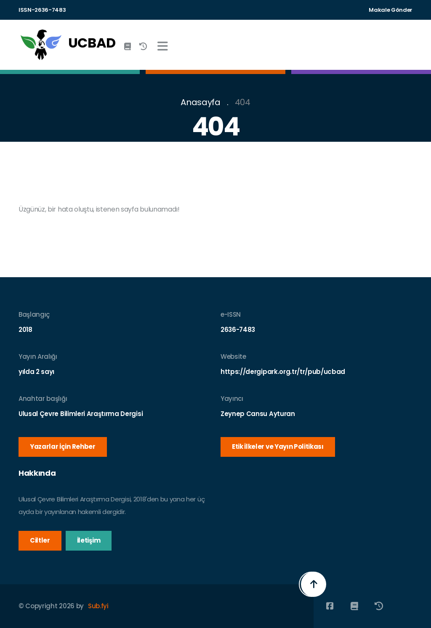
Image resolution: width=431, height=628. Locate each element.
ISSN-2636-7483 (42, 10)
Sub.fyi (98, 606)
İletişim (88, 540)
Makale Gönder (390, 10)
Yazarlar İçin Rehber (63, 446)
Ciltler (40, 540)
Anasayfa (200, 102)
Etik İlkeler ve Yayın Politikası (278, 446)
